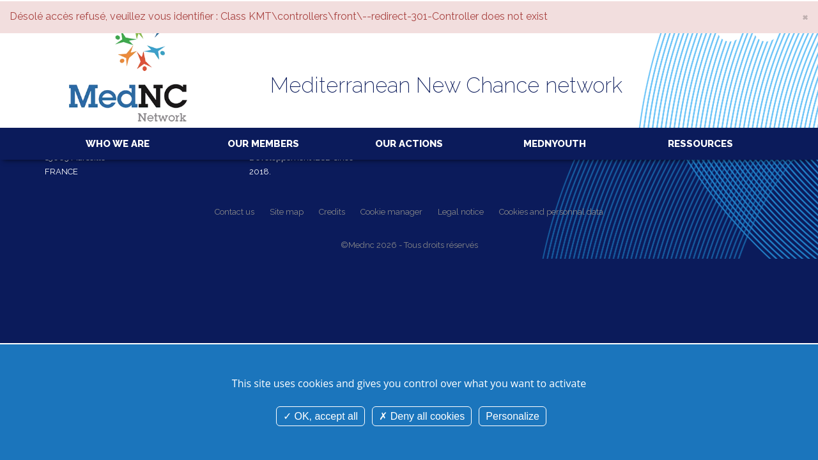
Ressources (700, 144)
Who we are (118, 144)
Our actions (409, 144)
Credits (332, 212)
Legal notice (461, 212)
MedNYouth (554, 144)
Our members (263, 144)
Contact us (234, 212)
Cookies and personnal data (551, 212)
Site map (287, 212)
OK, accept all (320, 416)
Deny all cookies (422, 416)
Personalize (512, 416)
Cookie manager (391, 212)
